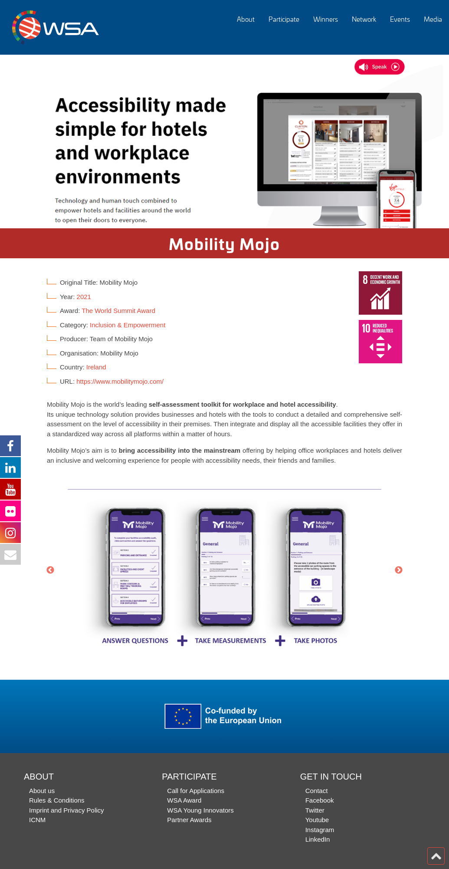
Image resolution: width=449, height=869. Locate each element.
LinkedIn (317, 839)
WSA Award (184, 800)
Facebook (319, 800)
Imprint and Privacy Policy (66, 810)
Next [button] (398, 570)
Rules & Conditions (57, 800)
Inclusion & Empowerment (127, 325)
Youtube (317, 819)
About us (42, 790)
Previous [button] (50, 570)
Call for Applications (195, 790)
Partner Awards (189, 819)
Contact (316, 790)
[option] (224, 141)
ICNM (37, 819)
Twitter (314, 810)
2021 (84, 296)
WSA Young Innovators (200, 810)
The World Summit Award (118, 310)
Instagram (319, 829)
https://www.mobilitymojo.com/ (120, 381)
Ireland (96, 367)
